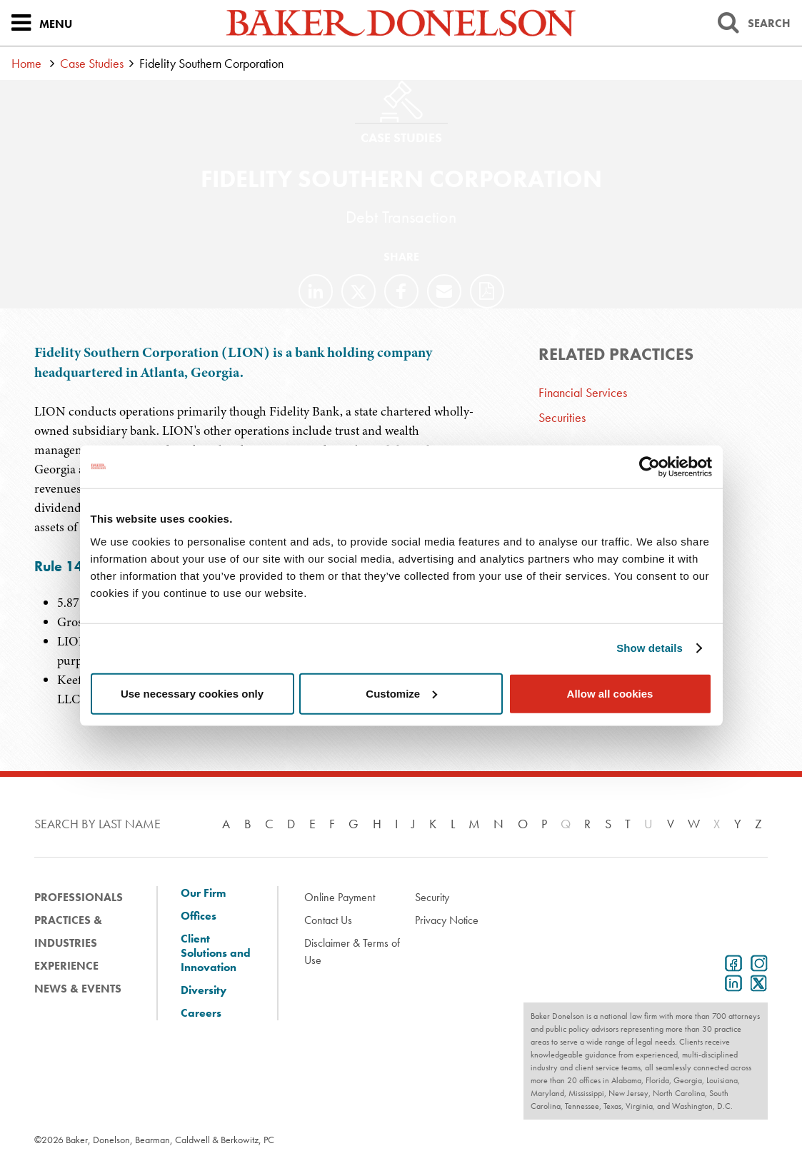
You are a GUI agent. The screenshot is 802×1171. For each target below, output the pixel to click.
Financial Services (582, 392)
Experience (66, 965)
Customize (401, 693)
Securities (562, 417)
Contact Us (328, 920)
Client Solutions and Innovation (216, 953)
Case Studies (92, 63)
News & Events (77, 988)
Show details (649, 648)
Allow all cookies (610, 693)
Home (26, 63)
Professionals (78, 897)
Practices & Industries (68, 931)
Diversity (203, 990)
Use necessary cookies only (192, 693)
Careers (201, 1013)
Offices (198, 916)
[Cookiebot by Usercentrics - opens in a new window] (649, 467)
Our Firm (203, 893)
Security (432, 897)
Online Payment (339, 897)
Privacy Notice (446, 920)
